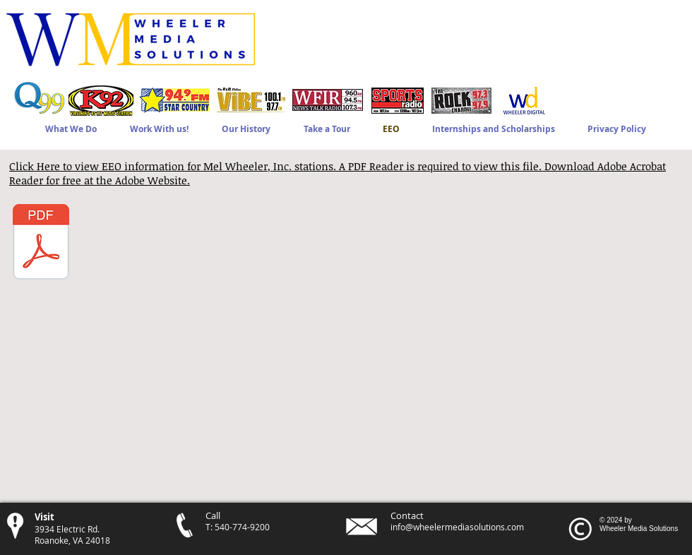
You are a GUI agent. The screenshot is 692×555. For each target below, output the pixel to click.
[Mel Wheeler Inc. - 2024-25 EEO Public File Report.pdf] (41, 243)
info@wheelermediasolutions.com (457, 526)
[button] (159, 129)
